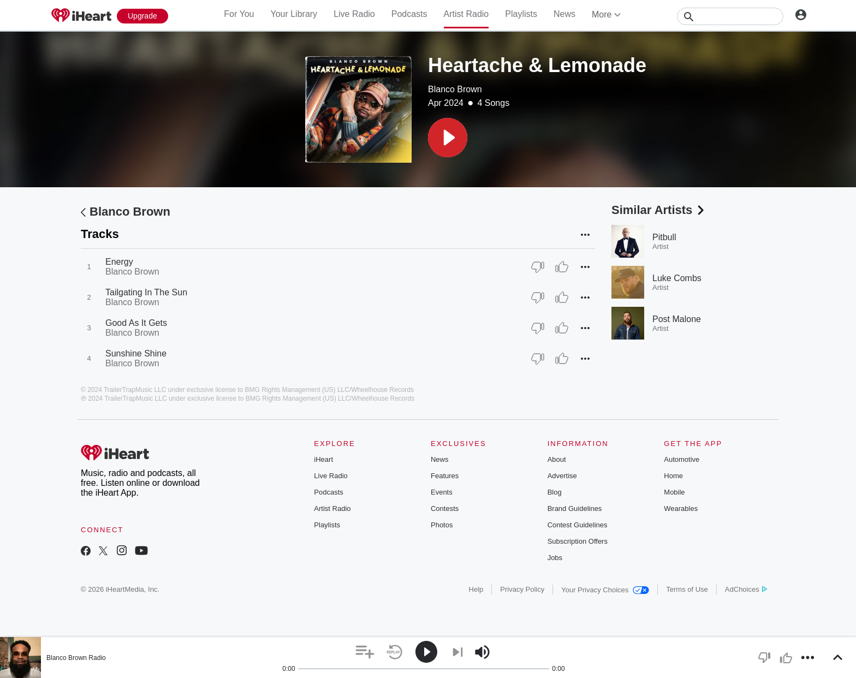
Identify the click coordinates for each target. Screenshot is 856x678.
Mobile (674, 492)
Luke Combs (677, 278)
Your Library (293, 14)
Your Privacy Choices (605, 590)
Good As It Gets (136, 323)
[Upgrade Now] (142, 16)
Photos (442, 525)
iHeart (323, 459)
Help (476, 589)
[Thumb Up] (562, 267)
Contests (445, 508)
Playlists (521, 14)
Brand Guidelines (575, 508)
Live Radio (354, 14)
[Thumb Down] (538, 267)
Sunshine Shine (136, 353)
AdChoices (746, 589)
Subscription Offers (578, 541)
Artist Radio (466, 14)
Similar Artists (658, 210)
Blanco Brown (455, 89)
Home (673, 476)
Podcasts (409, 14)
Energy (119, 261)
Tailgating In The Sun (146, 292)
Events (442, 492)
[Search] (730, 16)
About (557, 459)
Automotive (681, 459)
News (564, 14)
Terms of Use (687, 589)
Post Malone (676, 319)
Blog (555, 492)
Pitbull (664, 237)
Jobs (555, 558)
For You (239, 14)
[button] (447, 137)
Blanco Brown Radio (76, 658)
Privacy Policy (522, 589)
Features (445, 476)
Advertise (562, 476)
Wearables (681, 508)
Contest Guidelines (578, 525)
